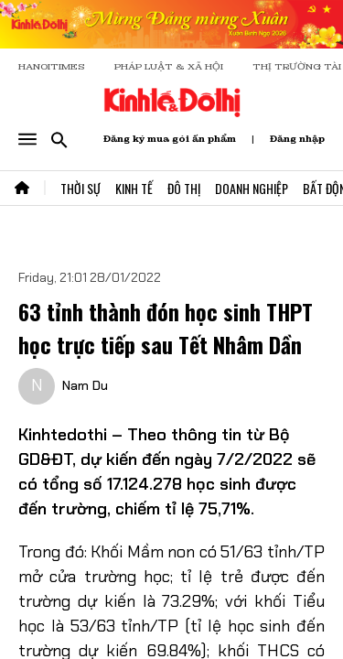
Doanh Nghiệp (251, 188)
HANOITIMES (51, 66)
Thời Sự (80, 188)
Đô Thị (183, 188)
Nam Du (85, 385)
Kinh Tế (134, 188)
